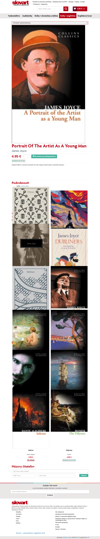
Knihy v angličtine (67, 15)
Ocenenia (18, 514)
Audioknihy (27, 15)
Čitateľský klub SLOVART (60, 2)
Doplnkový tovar (85, 15)
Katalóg (77, 2)
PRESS (18, 523)
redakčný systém (67, 537)
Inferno (30, 450)
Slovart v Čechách (60, 529)
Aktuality (71, 2)
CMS (78, 537)
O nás (57, 524)
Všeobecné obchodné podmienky (41, 2)
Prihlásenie (36, 4)
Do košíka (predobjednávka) (44, 156)
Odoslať (83, 475)
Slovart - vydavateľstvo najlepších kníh (30, 533)
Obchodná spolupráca (61, 522)
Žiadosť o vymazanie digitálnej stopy (65, 516)
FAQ (17, 521)
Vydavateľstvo (14, 15)
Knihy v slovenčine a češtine (46, 15)
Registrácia (44, 4)
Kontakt (82, 2)
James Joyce (19, 150)
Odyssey (69, 450)
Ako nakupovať (59, 512)
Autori (17, 518)
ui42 (88, 537)
